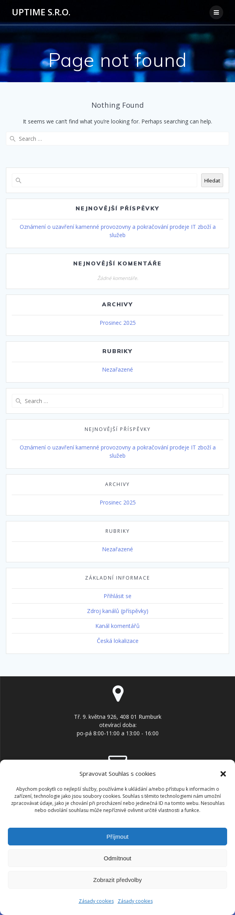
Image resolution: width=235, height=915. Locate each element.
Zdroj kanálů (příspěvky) (117, 611)
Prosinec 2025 (118, 322)
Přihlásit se (117, 596)
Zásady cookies (96, 901)
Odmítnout (117, 858)
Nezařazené (117, 369)
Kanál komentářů (117, 626)
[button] (223, 774)
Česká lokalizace (118, 640)
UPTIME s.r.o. (41, 12)
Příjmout (118, 836)
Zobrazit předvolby (117, 879)
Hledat (212, 180)
